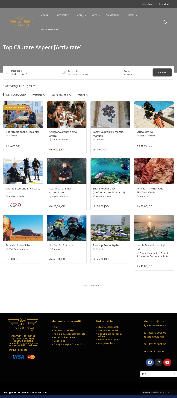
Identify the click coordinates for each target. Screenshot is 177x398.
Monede (144, 368)
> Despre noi (59, 340)
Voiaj (81, 15)
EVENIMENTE (112, 15)
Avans (127, 71)
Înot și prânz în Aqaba (106, 245)
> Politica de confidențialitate (68, 334)
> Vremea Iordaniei (107, 330)
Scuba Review (145, 132)
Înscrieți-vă (164, 4)
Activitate (63, 15)
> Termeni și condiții (63, 330)
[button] (165, 22)
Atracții (83, 94)
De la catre (73, 71)
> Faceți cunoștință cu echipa (68, 344)
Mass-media (49, 29)
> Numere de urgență (108, 339)
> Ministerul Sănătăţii (107, 327)
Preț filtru (39, 94)
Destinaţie (16, 70)
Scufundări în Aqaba (61, 245)
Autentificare (147, 4)
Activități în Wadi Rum (19, 245)
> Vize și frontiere (105, 343)
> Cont (55, 327)
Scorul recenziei (62, 94)
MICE (96, 15)
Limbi (132, 15)
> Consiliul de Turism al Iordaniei (109, 335)
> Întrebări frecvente (63, 337)
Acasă (44, 15)
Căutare (162, 72)
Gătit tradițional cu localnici (22, 132)
